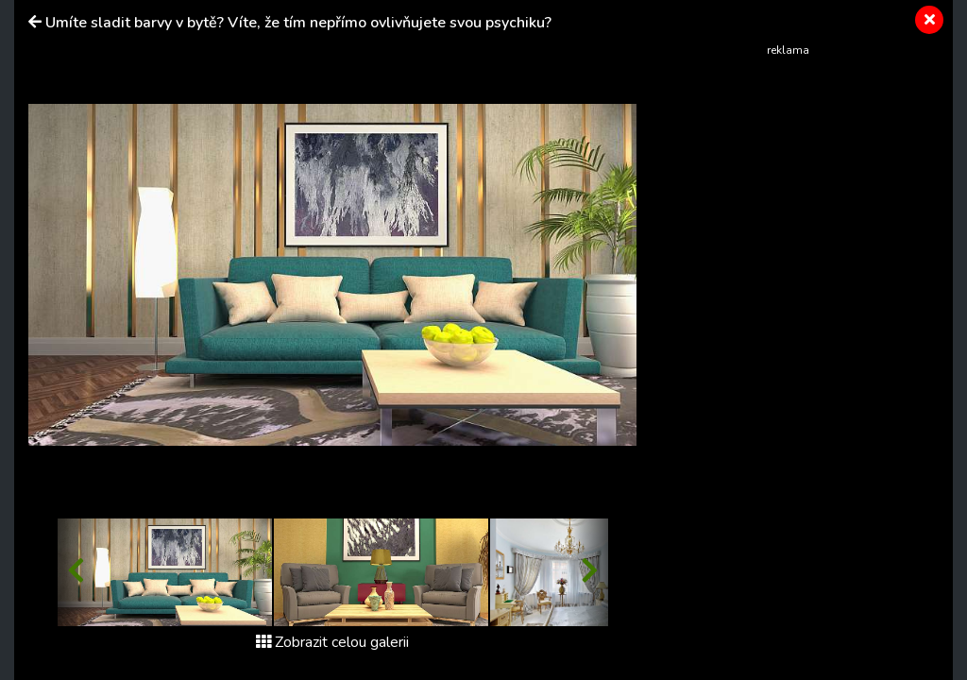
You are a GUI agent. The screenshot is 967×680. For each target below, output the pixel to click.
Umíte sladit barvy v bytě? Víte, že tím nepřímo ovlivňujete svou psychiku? (298, 22)
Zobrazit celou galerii (332, 642)
